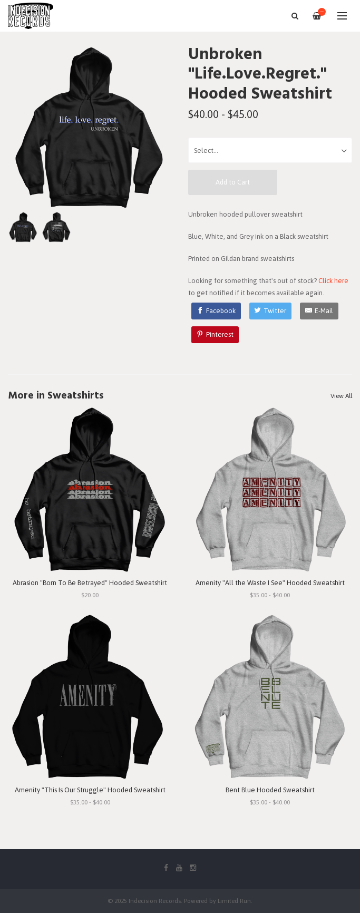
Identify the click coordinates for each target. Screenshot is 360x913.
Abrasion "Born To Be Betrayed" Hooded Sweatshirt (90, 583)
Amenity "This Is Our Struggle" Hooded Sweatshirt (90, 790)
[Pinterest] (215, 334)
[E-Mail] (319, 311)
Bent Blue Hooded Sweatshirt (270, 790)
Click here (333, 281)
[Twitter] (270, 311)
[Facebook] (216, 311)
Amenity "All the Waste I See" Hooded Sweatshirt (270, 583)
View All (341, 396)
